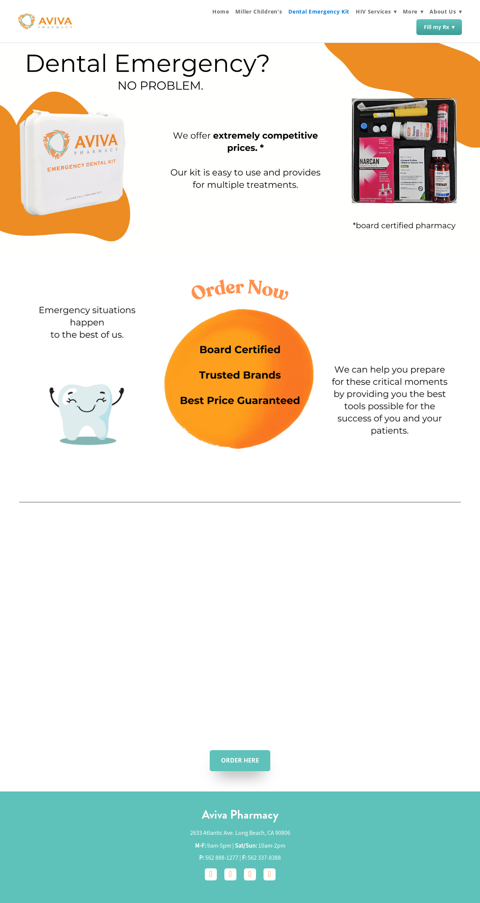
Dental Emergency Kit (318, 11)
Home (220, 11)
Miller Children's (258, 11)
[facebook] (211, 874)
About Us (446, 11)
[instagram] (230, 874)
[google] (250, 874)
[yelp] (270, 874)
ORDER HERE (240, 760)
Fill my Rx (439, 27)
